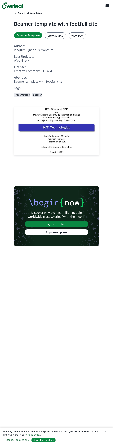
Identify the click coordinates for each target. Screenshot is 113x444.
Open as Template (28, 35)
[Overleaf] (12, 5)
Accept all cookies (43, 440)
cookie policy (33, 434)
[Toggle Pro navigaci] (107, 5)
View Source (55, 35)
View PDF (77, 35)
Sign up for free (56, 224)
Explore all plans (56, 232)
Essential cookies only (17, 439)
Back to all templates (28, 13)
